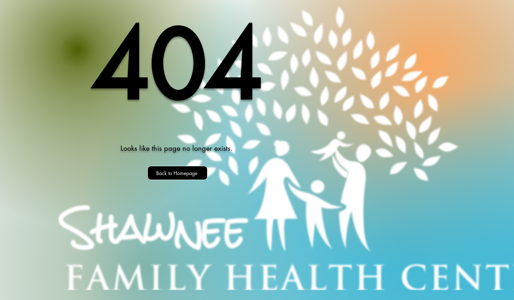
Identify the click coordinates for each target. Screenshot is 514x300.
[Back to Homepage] (177, 173)
